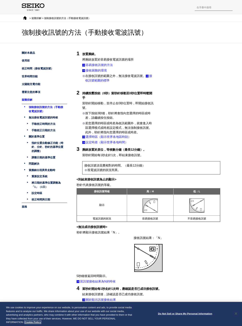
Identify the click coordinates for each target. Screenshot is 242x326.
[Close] (236, 314)
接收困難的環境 (96, 70)
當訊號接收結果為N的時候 (98, 279)
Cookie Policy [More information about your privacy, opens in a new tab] (33, 322)
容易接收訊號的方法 (99, 65)
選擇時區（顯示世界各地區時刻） (108, 134)
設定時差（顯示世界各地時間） (107, 140)
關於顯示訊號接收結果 (101, 297)
